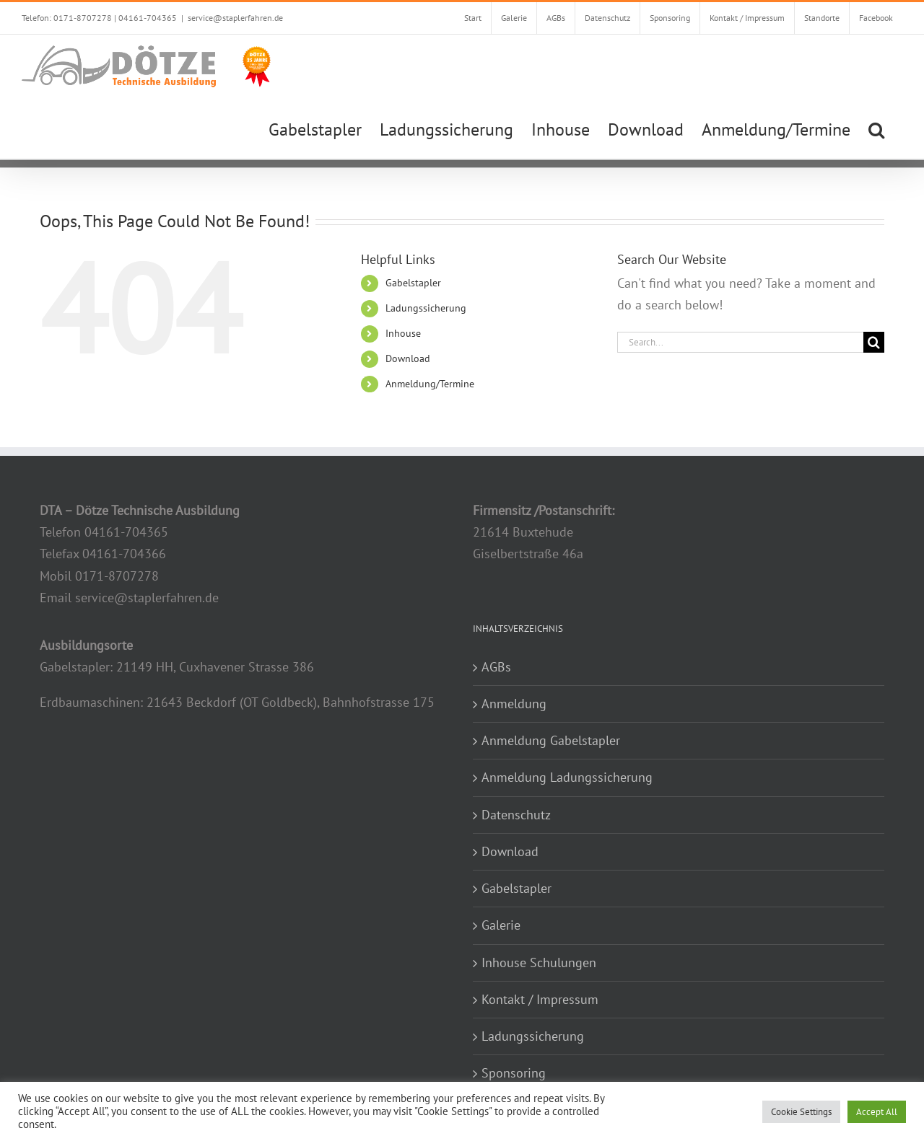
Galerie (500, 925)
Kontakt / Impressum (539, 999)
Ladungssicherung (425, 307)
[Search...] (740, 342)
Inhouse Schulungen (538, 962)
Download (407, 358)
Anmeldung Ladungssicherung (567, 777)
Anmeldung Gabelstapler (550, 740)
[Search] (873, 342)
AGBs (496, 666)
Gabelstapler (413, 282)
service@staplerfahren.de (235, 17)
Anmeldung (513, 703)
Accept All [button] (876, 1112)
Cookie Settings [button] (801, 1112)
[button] (876, 128)
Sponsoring (513, 1073)
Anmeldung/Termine (429, 383)
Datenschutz (516, 814)
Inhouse (403, 333)
